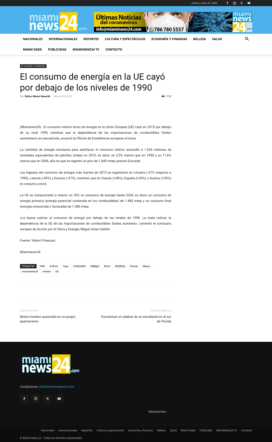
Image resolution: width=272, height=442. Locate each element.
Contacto (113, 49)
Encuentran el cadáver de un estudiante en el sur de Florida (136, 319)
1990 (42, 266)
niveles (47, 271)
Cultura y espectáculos (125, 39)
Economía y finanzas (169, 39)
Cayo (65, 266)
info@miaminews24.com (56, 386)
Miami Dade (32, 49)
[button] (247, 39)
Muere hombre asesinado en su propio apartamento (48, 319)
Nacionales (33, 39)
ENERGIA (120, 266)
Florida (134, 266)
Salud (217, 39)
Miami (146, 266)
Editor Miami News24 (37, 96)
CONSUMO (79, 266)
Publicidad (57, 49)
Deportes (91, 39)
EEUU (107, 266)
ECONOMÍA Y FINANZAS (33, 66)
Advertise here (157, 411)
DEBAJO (94, 266)
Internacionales (63, 39)
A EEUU (54, 266)
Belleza (199, 39)
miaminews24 (30, 271)
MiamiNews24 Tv (86, 49)
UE (56, 271)
